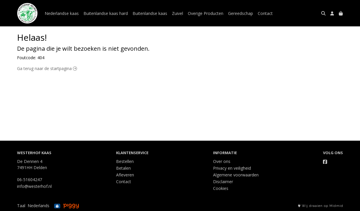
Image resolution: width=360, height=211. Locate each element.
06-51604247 (29, 179)
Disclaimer (223, 181)
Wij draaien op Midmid (320, 206)
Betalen (123, 168)
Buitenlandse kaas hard (105, 13)
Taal (21, 205)
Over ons (221, 161)
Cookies (220, 188)
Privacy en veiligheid (232, 168)
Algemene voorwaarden (236, 175)
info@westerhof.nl (34, 186)
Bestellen (125, 161)
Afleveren (125, 175)
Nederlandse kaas (62, 13)
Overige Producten (205, 13)
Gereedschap (240, 13)
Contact (265, 13)
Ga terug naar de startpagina (47, 68)
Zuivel (177, 13)
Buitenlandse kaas (150, 13)
